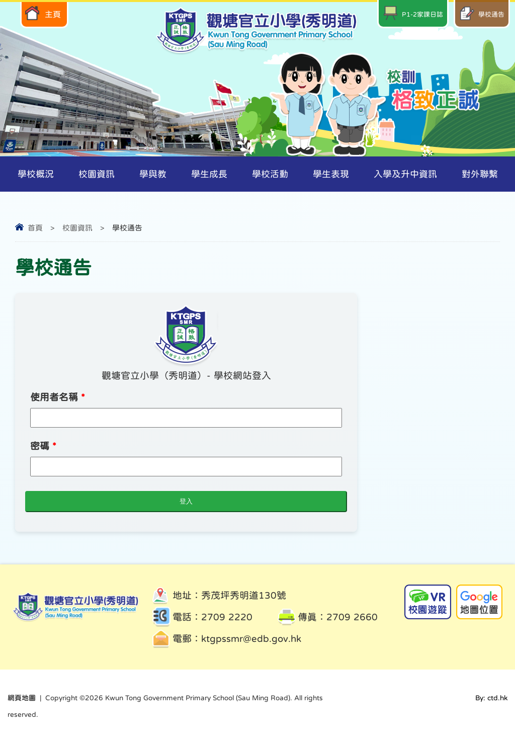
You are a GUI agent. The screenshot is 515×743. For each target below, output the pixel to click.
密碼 (43, 446)
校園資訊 (77, 227)
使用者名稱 (57, 397)
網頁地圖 (22, 697)
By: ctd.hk (491, 697)
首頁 (35, 227)
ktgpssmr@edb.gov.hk (251, 638)
